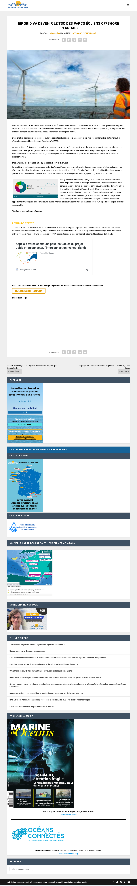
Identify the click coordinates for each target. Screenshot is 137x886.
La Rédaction (54, 33)
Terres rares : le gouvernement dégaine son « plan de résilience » (37, 644)
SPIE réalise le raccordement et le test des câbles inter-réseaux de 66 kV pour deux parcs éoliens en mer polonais (57, 658)
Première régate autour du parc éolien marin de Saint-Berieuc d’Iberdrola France (43, 664)
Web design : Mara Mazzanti (17, 883)
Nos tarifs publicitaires (64, 883)
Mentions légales (80, 883)
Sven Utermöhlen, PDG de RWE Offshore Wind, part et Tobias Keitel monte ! (41, 671)
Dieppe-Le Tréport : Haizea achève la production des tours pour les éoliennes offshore (46, 693)
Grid (95, 33)
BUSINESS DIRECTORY (29, 290)
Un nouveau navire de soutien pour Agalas (27, 651)
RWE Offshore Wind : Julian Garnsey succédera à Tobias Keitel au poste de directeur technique (49, 700)
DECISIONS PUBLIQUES (83, 33)
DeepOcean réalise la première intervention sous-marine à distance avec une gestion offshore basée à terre (55, 677)
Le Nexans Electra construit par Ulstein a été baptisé (31, 706)
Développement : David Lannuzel (42, 883)
